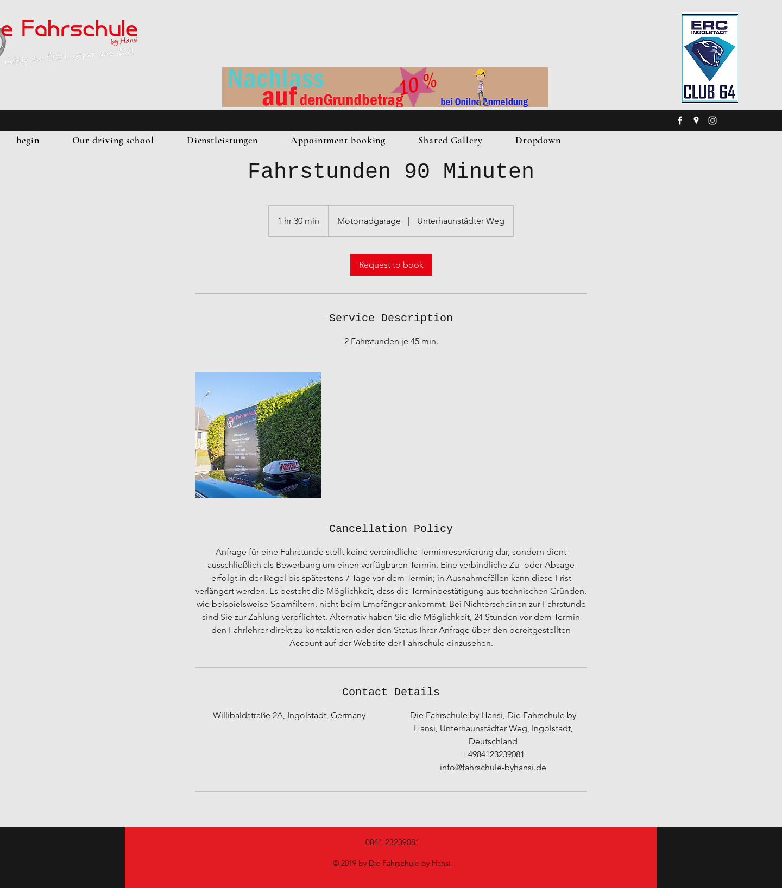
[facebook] (679, 120)
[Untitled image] (258, 435)
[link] (391, 265)
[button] (113, 140)
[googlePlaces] (696, 120)
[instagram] (712, 120)
